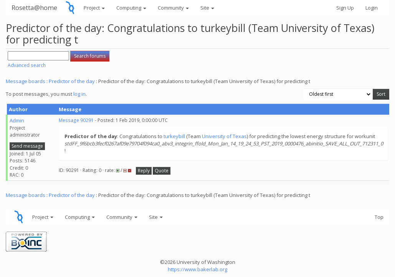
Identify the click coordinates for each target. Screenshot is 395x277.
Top (379, 217)
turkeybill (174, 136)
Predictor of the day (72, 81)
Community (173, 7)
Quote (162, 170)
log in (79, 93)
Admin (17, 120)
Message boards (25, 81)
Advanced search (27, 65)
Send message (27, 146)
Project (94, 7)
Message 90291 (76, 120)
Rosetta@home (34, 7)
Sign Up (345, 7)
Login (371, 7)
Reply (144, 170)
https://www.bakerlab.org (197, 269)
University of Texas (224, 136)
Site (207, 7)
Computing (131, 7)
